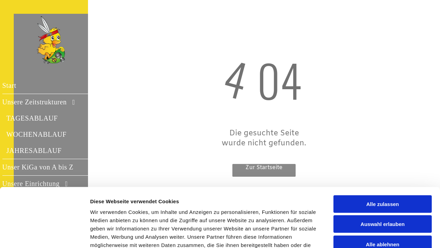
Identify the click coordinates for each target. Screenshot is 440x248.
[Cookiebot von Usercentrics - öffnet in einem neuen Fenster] (44, 234)
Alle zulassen (382, 157)
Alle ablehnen (382, 197)
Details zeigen (365, 234)
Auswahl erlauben (383, 177)
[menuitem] (51, 86)
